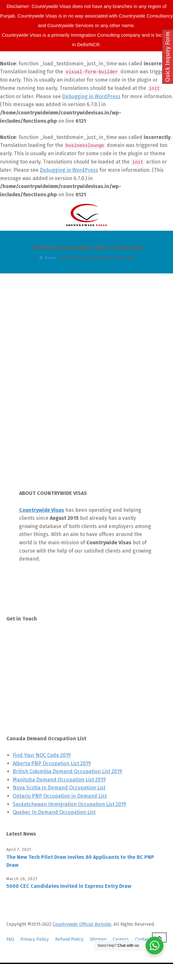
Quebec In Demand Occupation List (54, 812)
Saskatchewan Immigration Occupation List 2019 (69, 804)
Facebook (33, 667)
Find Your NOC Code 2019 (42, 755)
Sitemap (98, 939)
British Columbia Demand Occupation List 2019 (67, 771)
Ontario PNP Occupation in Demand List (60, 796)
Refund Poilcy (69, 939)
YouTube (32, 712)
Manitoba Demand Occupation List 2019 (59, 780)
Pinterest (33, 682)
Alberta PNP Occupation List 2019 (52, 763)
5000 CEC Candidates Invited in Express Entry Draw (68, 886)
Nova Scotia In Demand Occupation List (59, 788)
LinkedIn (32, 697)
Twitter (30, 652)
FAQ (10, 939)
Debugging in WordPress (91, 96)
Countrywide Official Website (82, 924)
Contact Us (34, 637)
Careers (121, 939)
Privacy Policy (34, 939)
